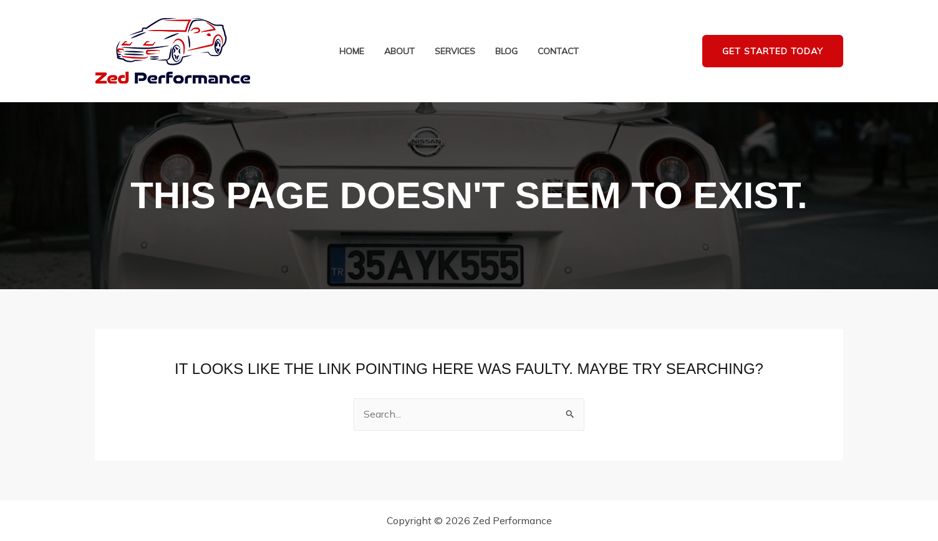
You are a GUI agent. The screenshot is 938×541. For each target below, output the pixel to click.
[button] (772, 51)
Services (455, 51)
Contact (558, 51)
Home (351, 51)
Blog (506, 51)
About (399, 51)
